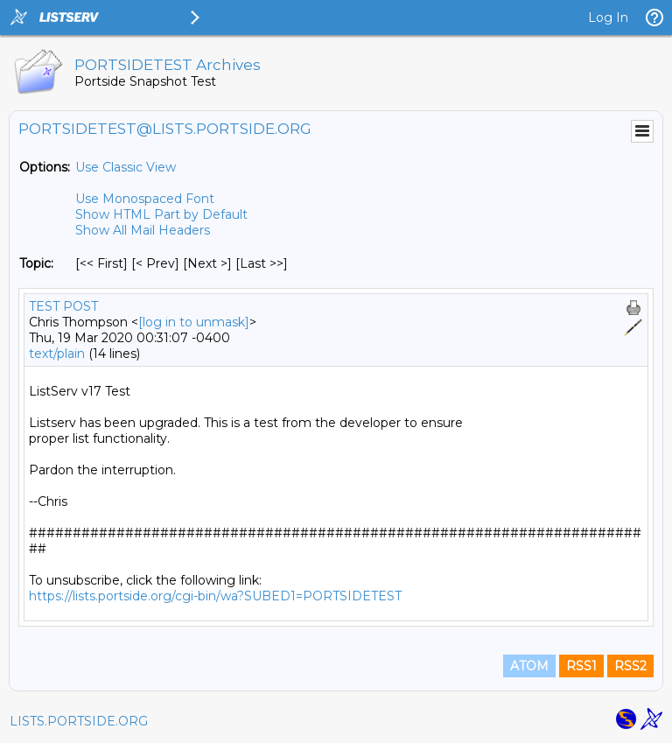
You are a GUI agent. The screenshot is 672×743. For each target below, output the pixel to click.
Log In (608, 17)
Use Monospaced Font (144, 199)
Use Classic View (125, 167)
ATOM (529, 666)
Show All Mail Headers (142, 230)
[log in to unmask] (193, 322)
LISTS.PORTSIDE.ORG (79, 721)
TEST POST (63, 306)
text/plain (57, 353)
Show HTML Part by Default (161, 214)
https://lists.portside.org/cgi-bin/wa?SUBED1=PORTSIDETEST (215, 596)
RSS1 (581, 666)
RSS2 (630, 666)
